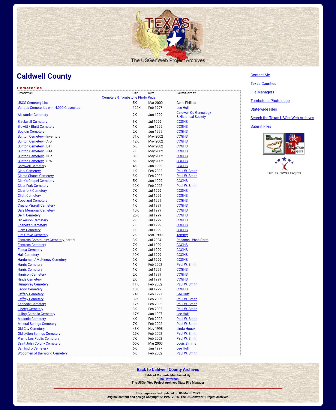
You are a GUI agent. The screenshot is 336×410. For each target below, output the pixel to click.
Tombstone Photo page (270, 101)
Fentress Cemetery (32, 245)
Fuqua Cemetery (30, 250)
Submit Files (260, 126)
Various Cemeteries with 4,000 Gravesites (49, 108)
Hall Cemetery (28, 255)
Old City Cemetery (31, 329)
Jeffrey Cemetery (31, 299)
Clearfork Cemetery (32, 191)
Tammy (182, 235)
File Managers (262, 92)
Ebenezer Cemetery (32, 225)
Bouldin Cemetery (31, 131)
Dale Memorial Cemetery (36, 210)
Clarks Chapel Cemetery (36, 176)
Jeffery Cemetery (31, 294)
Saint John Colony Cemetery (39, 343)
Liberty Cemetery (30, 309)
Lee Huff (183, 108)
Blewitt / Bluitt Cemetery (36, 127)
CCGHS (182, 122)
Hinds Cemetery (30, 279)
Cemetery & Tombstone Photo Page (128, 97)
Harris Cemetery (30, 265)
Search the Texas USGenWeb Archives (282, 118)
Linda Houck (186, 329)
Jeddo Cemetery (30, 289)
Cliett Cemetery (29, 196)
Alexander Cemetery (33, 115)
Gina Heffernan (168, 379)
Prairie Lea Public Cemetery (38, 338)
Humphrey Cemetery (33, 284)
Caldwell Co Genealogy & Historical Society (194, 115)
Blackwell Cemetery (32, 122)
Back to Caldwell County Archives (168, 369)
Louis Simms (186, 343)
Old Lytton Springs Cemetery (39, 334)
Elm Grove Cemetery (33, 235)
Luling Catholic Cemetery (36, 314)
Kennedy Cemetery (32, 304)
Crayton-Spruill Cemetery (36, 205)
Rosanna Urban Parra (192, 240)
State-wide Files (263, 109)
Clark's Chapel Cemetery (36, 181)
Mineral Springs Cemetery (37, 324)
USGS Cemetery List (33, 103)
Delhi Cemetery (29, 215)
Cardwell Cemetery (32, 166)
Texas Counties (263, 83)
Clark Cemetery (29, 171)
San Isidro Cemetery (33, 348)
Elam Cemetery (29, 230)
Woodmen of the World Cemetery (43, 353)
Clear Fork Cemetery (33, 186)
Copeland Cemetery (32, 200)
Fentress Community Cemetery (41, 240)
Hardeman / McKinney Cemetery (42, 260)
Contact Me (260, 75)
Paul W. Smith (187, 171)
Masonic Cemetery (32, 319)
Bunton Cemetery (31, 136)
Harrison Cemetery (32, 274)
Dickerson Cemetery (33, 220)
